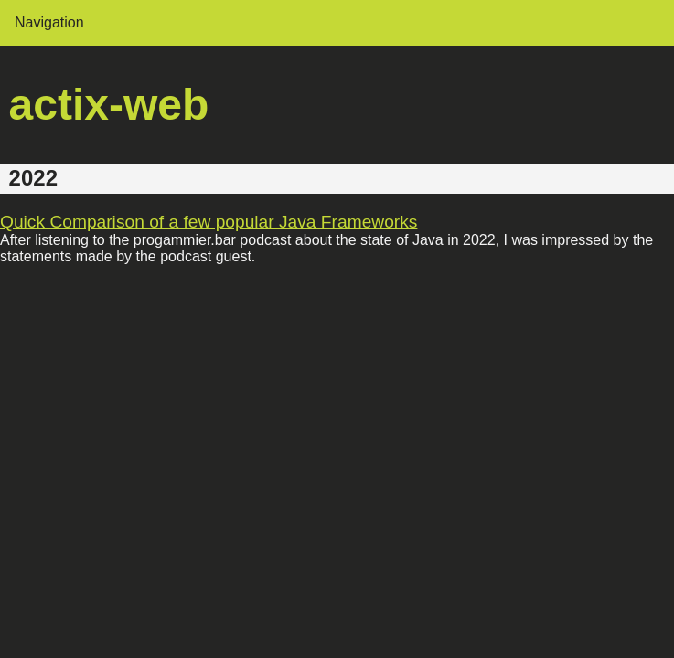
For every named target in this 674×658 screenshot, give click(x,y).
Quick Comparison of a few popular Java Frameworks (208, 221)
